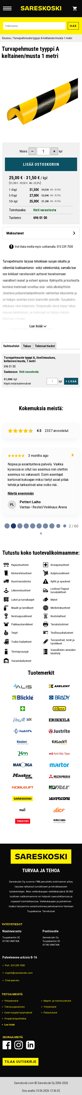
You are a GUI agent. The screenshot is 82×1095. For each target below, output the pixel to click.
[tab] (11, 346)
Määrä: (24, 151)
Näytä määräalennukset (17, 383)
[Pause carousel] (41, 533)
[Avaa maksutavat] (41, 233)
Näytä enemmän (21, 493)
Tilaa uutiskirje (20, 1062)
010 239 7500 (65, 246)
